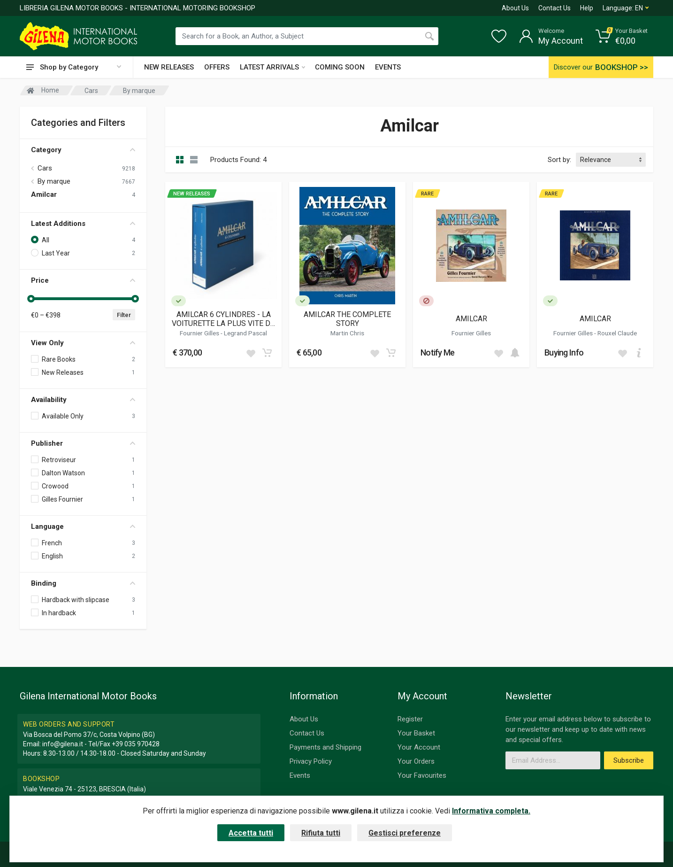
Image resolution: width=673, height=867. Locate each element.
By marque (54, 181)
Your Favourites (422, 775)
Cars (45, 168)
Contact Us (554, 8)
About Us (515, 8)
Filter (124, 314)
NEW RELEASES (169, 67)
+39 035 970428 (136, 744)
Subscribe (628, 760)
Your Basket (416, 733)
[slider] (31, 298)
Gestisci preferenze (404, 832)
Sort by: (559, 159)
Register (410, 719)
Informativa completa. (491, 810)
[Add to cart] (267, 352)
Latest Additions (83, 223)
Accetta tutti (251, 832)
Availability (83, 399)
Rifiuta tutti (320, 832)
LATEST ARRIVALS (272, 67)
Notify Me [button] (438, 352)
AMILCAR (471, 318)
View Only (83, 343)
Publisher (83, 443)
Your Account (419, 747)
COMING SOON (340, 67)
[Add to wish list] (250, 352)
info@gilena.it (62, 744)
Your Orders (416, 761)
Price (83, 280)
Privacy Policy (311, 761)
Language (83, 526)
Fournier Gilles (200, 333)
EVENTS (388, 67)
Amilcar (44, 194)
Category (83, 150)
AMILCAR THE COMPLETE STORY (347, 319)
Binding (83, 583)
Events (300, 775)
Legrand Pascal (245, 333)
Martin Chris (347, 333)
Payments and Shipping (325, 747)
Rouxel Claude (617, 333)
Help (586, 8)
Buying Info (563, 352)
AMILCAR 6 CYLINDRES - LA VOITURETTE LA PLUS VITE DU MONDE (223, 319)
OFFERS (216, 67)
